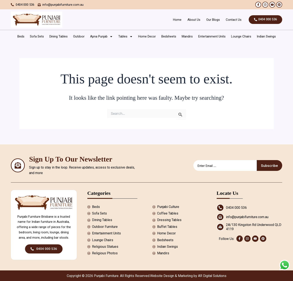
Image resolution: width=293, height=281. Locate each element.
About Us (189, 20)
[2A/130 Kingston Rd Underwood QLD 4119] (220, 227)
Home (173, 20)
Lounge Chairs (241, 36)
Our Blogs (208, 20)
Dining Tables (58, 36)
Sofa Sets (37, 36)
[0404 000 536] (220, 207)
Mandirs (187, 36)
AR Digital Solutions (212, 276)
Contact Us (229, 20)
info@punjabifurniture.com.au (247, 217)
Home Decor (147, 36)
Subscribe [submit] (269, 165)
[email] (225, 165)
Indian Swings (266, 36)
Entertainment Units (212, 36)
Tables (125, 36)
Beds (20, 36)
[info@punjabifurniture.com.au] (220, 217)
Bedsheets (168, 36)
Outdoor (79, 36)
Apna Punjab (101, 36)
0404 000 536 (236, 208)
